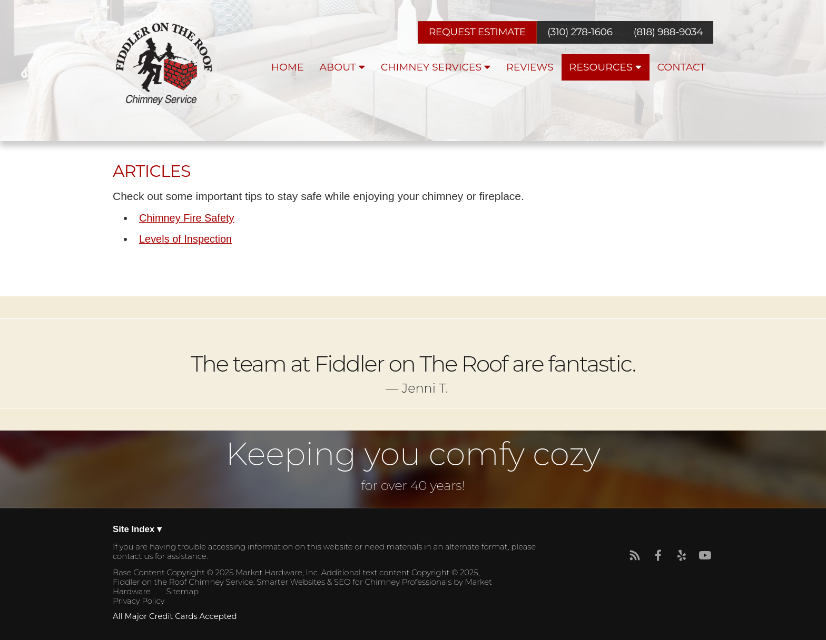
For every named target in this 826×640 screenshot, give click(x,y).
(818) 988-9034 (668, 32)
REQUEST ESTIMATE (477, 32)
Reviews (530, 67)
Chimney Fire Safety (186, 218)
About (342, 67)
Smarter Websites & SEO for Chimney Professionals (354, 582)
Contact (681, 67)
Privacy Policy (138, 601)
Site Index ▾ (137, 529)
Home (287, 67)
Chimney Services (435, 67)
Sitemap (182, 591)
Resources (605, 67)
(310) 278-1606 (579, 32)
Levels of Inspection (185, 239)
